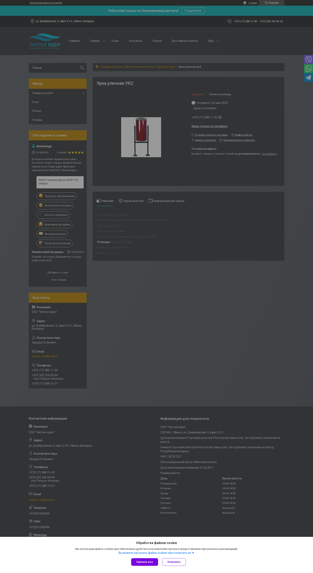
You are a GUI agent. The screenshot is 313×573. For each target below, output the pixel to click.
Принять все (144, 561)
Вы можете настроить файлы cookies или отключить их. (155, 552)
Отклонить (174, 561)
